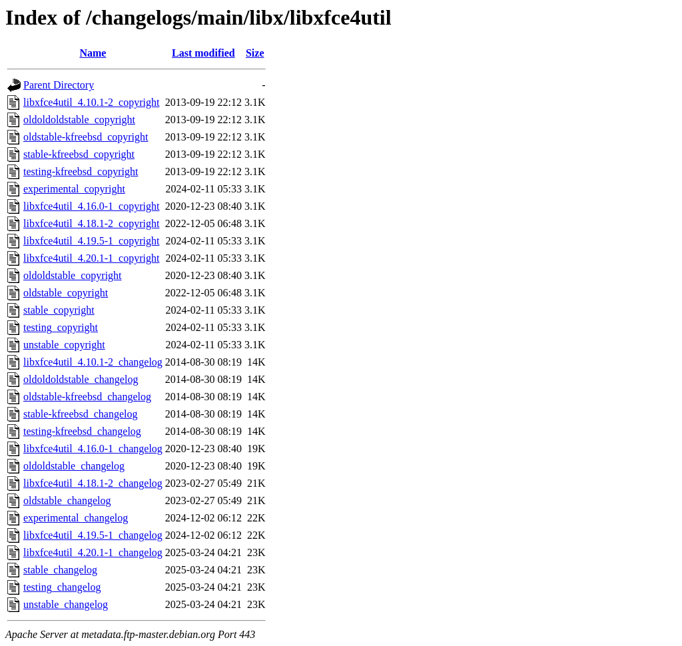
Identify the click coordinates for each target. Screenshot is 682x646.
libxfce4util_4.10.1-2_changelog (93, 362)
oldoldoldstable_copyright (79, 119)
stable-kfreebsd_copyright (79, 154)
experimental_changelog (75, 517)
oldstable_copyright (65, 292)
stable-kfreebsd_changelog (80, 414)
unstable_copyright (64, 344)
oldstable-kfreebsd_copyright (86, 137)
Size (255, 53)
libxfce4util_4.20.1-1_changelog (93, 552)
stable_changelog (60, 569)
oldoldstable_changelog (74, 466)
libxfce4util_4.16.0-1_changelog (93, 448)
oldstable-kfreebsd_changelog (87, 396)
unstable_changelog (65, 604)
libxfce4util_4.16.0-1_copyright (91, 206)
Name (92, 53)
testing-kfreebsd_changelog (82, 431)
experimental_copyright (74, 188)
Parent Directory (58, 85)
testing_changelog (62, 587)
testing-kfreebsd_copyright (80, 171)
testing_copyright (60, 327)
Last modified (203, 53)
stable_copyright (59, 310)
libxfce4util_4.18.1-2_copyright (91, 223)
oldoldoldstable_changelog (80, 379)
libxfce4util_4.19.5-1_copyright (91, 240)
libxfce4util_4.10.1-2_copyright (91, 102)
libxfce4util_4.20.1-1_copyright (91, 258)
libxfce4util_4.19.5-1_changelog (93, 535)
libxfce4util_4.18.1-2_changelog (93, 483)
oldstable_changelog (67, 500)
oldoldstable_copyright (72, 275)
